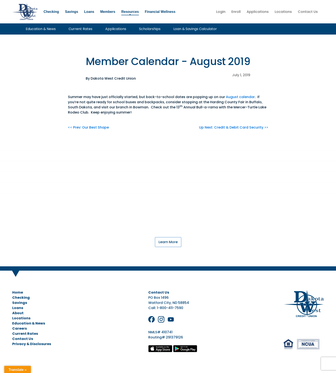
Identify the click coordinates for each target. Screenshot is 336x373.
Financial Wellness (160, 12)
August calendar (240, 96)
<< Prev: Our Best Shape (88, 127)
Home (17, 292)
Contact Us (308, 11)
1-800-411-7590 (170, 307)
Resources (130, 12)
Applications (258, 11)
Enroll (236, 11)
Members (107, 12)
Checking (51, 12)
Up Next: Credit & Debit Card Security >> (233, 127)
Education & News (41, 28)
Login (220, 11)
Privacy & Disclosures (31, 343)
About (18, 313)
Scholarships (149, 28)
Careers (19, 328)
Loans (89, 12)
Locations (283, 11)
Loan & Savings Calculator (195, 28)
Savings (71, 12)
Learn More (168, 242)
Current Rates (80, 28)
